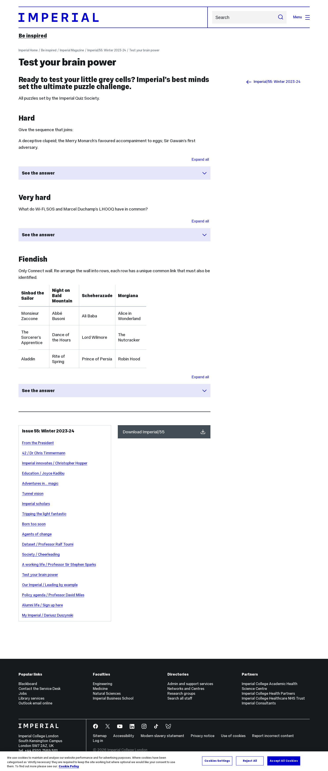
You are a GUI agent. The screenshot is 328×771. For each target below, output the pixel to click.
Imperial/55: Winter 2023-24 (106, 50)
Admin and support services (190, 684)
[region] (164, 761)
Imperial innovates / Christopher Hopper (54, 463)
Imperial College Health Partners (268, 693)
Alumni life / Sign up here (42, 605)
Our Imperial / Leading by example (50, 585)
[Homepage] (113, 17)
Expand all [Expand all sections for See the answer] (200, 159)
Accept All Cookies (284, 760)
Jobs (23, 693)
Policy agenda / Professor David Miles (53, 595)
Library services (31, 698)
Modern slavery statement (162, 736)
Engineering (102, 684)
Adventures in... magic (40, 483)
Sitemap (100, 736)
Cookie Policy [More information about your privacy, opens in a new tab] (69, 766)
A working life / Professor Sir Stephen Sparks (59, 564)
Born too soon (34, 524)
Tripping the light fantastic (44, 514)
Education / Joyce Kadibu (43, 473)
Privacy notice (202, 736)
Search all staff (179, 698)
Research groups (181, 693)
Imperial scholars (36, 503)
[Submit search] (281, 17)
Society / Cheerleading (41, 554)
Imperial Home (28, 50)
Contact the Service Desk (39, 688)
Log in (98, 740)
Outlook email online (35, 703)
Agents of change (37, 534)
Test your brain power (144, 50)
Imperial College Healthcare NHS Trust (273, 698)
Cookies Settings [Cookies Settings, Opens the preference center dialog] (217, 760)
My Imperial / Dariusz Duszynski (47, 615)
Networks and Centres (185, 688)
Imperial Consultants (259, 703)
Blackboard (28, 684)
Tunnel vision (32, 493)
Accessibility (123, 736)
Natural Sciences (107, 693)
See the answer (114, 173)
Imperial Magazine (72, 50)
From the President (38, 443)
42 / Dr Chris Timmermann (43, 453)
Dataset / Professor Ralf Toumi (47, 544)
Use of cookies (233, 736)
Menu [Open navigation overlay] (301, 17)
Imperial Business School (113, 698)
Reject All (250, 760)
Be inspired (33, 36)
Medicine (100, 688)
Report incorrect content (273, 736)
